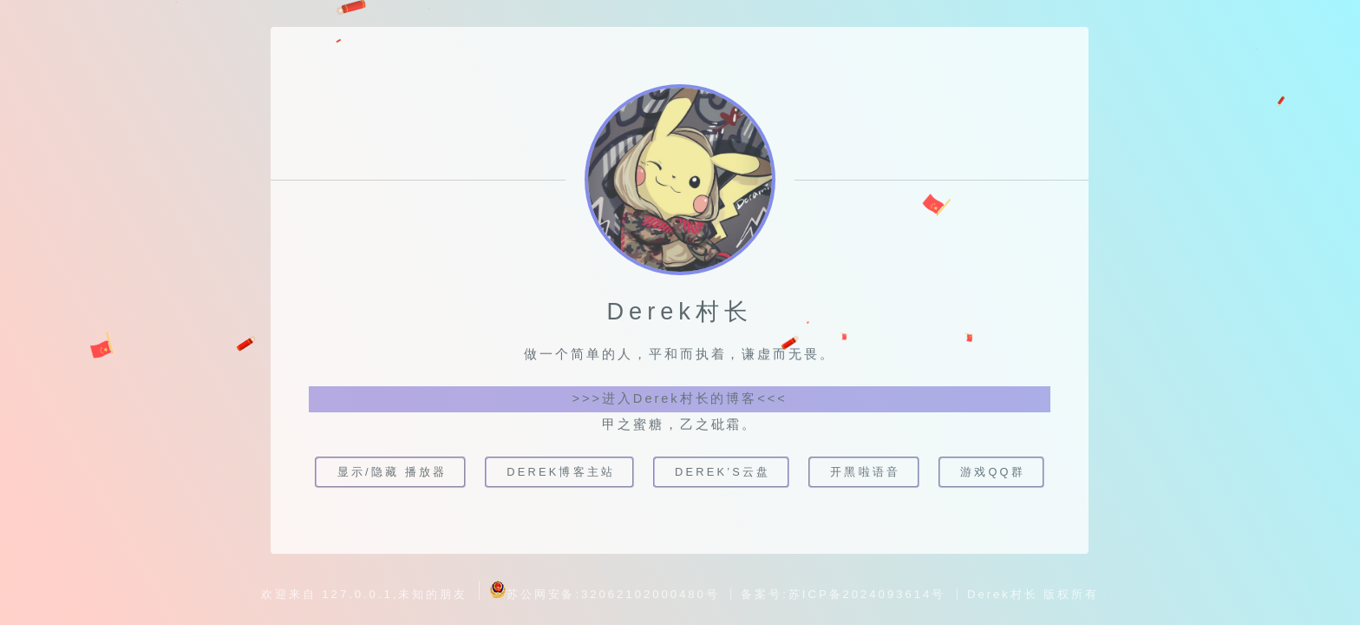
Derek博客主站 (561, 471)
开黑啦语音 (866, 471)
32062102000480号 (650, 594)
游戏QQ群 (993, 471)
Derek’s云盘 (723, 471)
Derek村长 (1002, 594)
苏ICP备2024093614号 (866, 594)
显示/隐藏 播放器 (392, 471)
